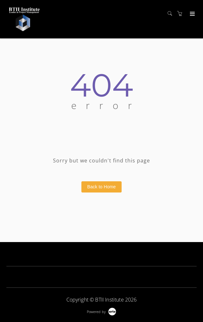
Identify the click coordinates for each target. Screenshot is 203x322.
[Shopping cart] (181, 14)
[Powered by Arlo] (101, 311)
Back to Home (101, 186)
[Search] (171, 14)
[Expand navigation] (192, 14)
